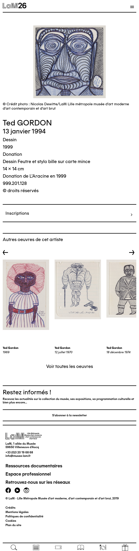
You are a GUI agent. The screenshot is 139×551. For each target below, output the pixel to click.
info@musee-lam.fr (18, 456)
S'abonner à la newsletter (69, 415)
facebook (8, 490)
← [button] (5, 252)
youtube (17, 490)
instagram (26, 490)
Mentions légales (17, 512)
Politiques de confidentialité (24, 516)
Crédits (10, 507)
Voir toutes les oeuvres (69, 366)
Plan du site (13, 525)
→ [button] (132, 252)
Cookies (10, 520)
